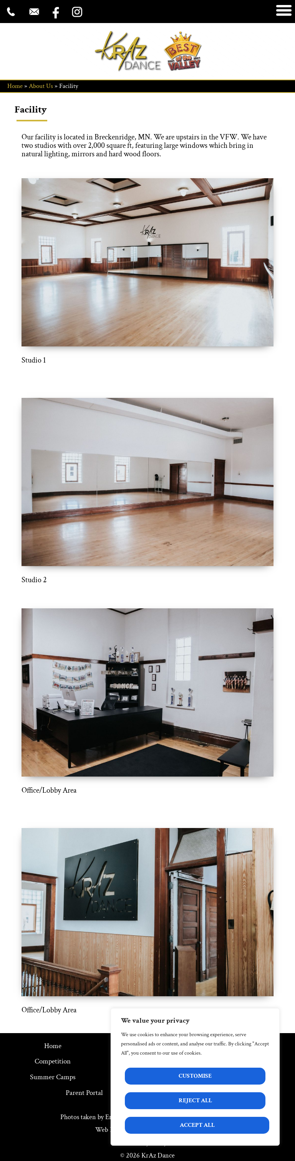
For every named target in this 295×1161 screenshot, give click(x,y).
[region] (195, 1077)
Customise (195, 1076)
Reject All (195, 1100)
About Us (41, 86)
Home (15, 86)
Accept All (197, 1125)
